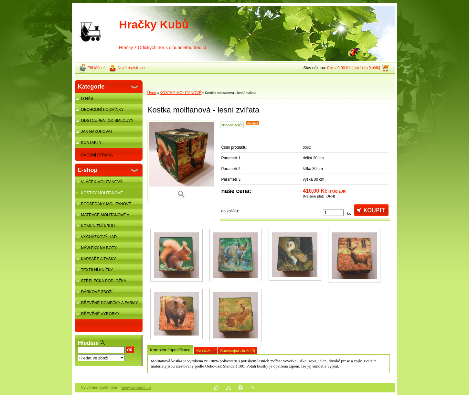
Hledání (88, 343)
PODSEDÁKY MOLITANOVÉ (106, 204)
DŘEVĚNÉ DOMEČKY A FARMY (109, 303)
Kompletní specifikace (170, 349)
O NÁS (87, 98)
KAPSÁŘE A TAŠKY (98, 259)
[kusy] (333, 212)
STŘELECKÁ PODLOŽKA (103, 281)
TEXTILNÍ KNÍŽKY (97, 270)
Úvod (151, 93)
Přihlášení (96, 68)
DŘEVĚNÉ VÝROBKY (100, 314)
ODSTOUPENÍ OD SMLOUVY (107, 120)
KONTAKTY (91, 142)
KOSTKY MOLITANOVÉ (102, 193)
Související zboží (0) (237, 350)
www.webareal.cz (136, 387)
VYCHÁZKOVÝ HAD (99, 237)
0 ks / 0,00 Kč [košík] (353, 68)
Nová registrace (131, 68)
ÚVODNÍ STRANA (97, 155)
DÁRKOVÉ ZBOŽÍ (96, 292)
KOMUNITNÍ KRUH (98, 226)
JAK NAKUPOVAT (97, 131)
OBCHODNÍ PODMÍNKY (102, 109)
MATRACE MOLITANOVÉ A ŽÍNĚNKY (102, 216)
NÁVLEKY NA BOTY (99, 248)
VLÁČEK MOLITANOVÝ (102, 182)
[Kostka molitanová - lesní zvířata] (181, 161)
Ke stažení (206, 350)
